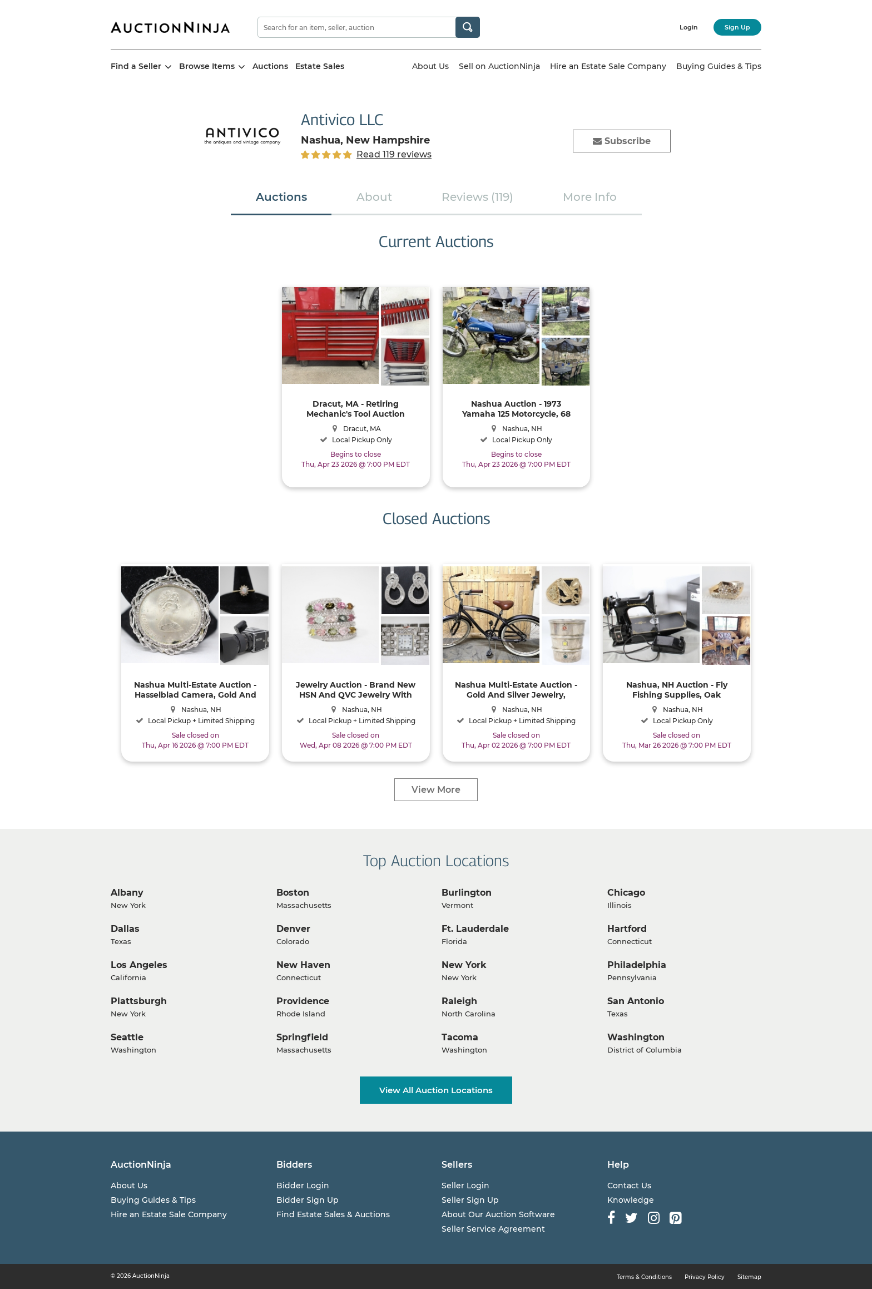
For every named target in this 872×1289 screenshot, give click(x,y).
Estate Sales (319, 66)
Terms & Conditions (644, 1277)
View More (436, 789)
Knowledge (630, 1200)
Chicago (626, 892)
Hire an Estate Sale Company (608, 66)
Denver (293, 928)
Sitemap (749, 1277)
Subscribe (622, 141)
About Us (430, 66)
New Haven (303, 965)
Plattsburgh (139, 1001)
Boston (292, 892)
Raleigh (459, 1001)
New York (464, 965)
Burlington (467, 892)
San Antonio (635, 1001)
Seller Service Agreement (493, 1229)
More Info (590, 197)
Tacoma (460, 1037)
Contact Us (629, 1186)
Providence (302, 1001)
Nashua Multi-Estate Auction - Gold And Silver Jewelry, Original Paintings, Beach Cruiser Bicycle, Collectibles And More (516, 689)
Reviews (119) (477, 197)
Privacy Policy (705, 1277)
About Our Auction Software (498, 1214)
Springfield (302, 1037)
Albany (127, 892)
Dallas (125, 928)
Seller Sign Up (470, 1200)
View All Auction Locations (436, 1090)
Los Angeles (139, 965)
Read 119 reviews (394, 154)
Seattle (127, 1037)
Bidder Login (302, 1186)
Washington (636, 1037)
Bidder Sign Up (307, 1200)
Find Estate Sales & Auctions (333, 1214)
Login (689, 27)
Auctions (270, 66)
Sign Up (737, 27)
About (374, 197)
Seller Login (465, 1186)
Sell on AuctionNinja (499, 66)
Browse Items (212, 66)
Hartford (627, 928)
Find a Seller (141, 66)
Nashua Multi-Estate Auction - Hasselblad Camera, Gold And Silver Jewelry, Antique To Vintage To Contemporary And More (195, 689)
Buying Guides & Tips (718, 66)
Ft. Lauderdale (475, 928)
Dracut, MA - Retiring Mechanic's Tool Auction (355, 408)
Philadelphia (636, 965)
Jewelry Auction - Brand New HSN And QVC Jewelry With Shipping (355, 689)
